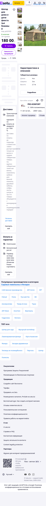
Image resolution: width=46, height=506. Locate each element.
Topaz (34, 304)
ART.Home (31, 290)
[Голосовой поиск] (29, 2)
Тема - (29, 461)
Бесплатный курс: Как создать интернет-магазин (22, 401)
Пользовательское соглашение (15, 410)
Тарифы (6, 388)
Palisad (4, 297)
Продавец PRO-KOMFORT (4, 58)
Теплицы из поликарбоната (12, 350)
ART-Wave (5, 311)
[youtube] (25, 474)
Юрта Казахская (32, 337)
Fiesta (14, 297)
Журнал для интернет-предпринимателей (19, 453)
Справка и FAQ (9, 431)
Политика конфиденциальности (15, 414)
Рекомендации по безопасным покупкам (19, 375)
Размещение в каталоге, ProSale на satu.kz (19, 397)
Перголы (30, 350)
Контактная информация (13, 436)
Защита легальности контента (15, 440)
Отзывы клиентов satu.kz (13, 405)
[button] (8, 46)
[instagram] (33, 474)
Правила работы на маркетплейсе (16, 418)
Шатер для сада (8, 330)
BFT (40, 290)
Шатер (40, 350)
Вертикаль (29, 311)
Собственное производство (12, 290)
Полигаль (5, 357)
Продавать (8, 392)
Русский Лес (25, 297)
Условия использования (32, 487)
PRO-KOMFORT (34, 104)
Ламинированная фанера (11, 337)
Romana (18, 318)
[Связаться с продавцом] (8, 52)
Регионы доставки (8, 219)
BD (36, 297)
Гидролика (6, 318)
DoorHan (17, 311)
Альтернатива (7, 304)
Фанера (4, 343)
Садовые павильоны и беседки (15, 284)
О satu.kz (7, 427)
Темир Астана (22, 304)
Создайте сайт (9, 384)
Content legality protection (13, 445)
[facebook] (29, 474)
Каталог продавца (28, 115)
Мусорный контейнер (26, 330)
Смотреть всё (8, 227)
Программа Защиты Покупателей (16, 370)
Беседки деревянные (20, 343)
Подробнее (31, 92)
